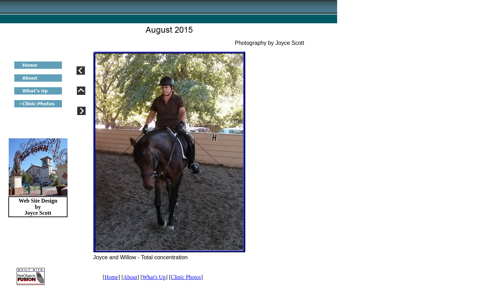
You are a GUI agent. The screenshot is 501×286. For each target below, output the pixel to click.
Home (111, 277)
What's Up (154, 277)
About (130, 277)
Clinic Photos (186, 277)
